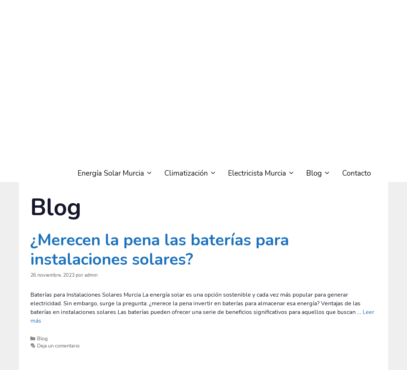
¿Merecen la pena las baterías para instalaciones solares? (159, 249)
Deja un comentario (58, 346)
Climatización (193, 173)
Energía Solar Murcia (118, 173)
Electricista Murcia (264, 173)
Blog (321, 173)
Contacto (356, 173)
